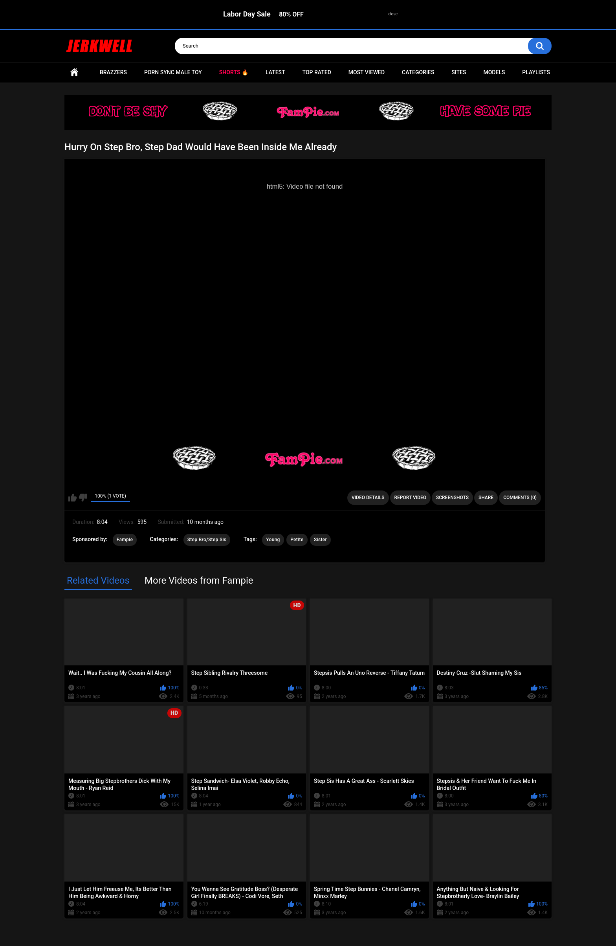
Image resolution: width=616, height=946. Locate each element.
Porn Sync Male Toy (173, 72)
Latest (275, 72)
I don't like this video (83, 497)
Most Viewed (366, 72)
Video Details (368, 497)
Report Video (410, 497)
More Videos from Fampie (199, 580)
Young (273, 539)
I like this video (72, 497)
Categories (418, 72)
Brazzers (113, 72)
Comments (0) (520, 497)
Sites (458, 72)
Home (74, 72)
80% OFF (291, 14)
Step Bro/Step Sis (207, 539)
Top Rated (316, 72)
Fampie (125, 539)
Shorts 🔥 (233, 72)
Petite (296, 539)
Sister (320, 539)
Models (494, 72)
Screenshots (452, 497)
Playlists (536, 72)
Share (485, 497)
